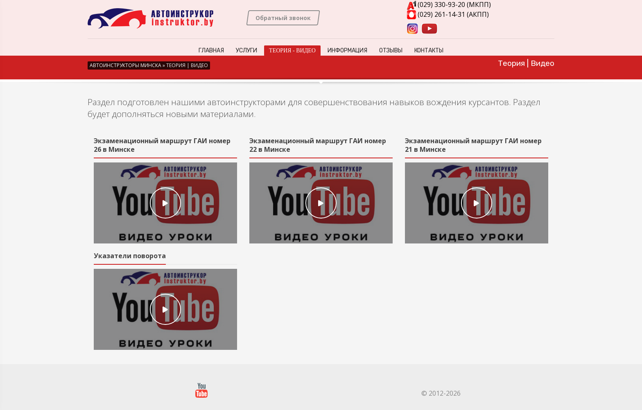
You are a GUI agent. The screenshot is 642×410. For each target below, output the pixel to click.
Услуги (246, 50)
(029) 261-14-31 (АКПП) (448, 14)
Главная (211, 50)
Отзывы (390, 50)
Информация (347, 50)
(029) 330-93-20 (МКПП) (449, 4)
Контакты (428, 50)
